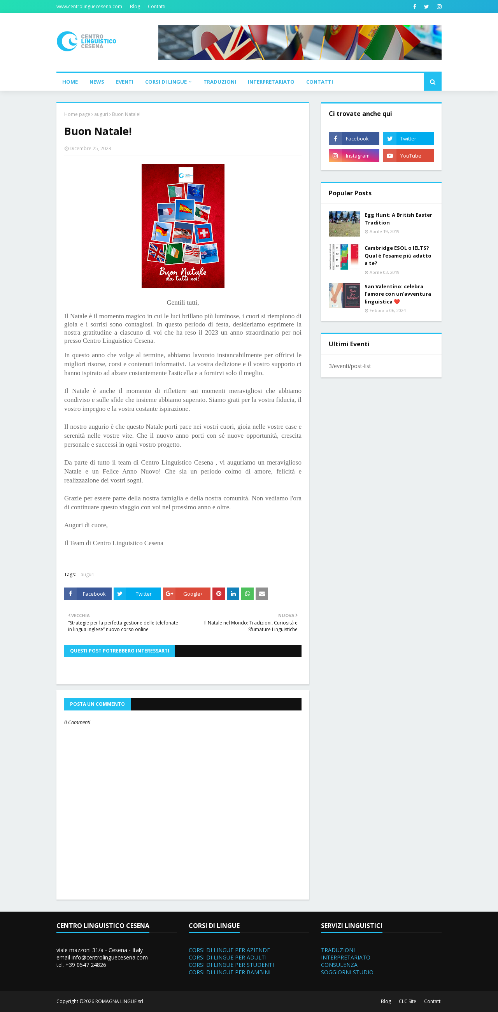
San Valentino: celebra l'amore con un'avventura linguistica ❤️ (398, 294)
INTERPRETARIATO (345, 957)
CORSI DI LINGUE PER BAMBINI (229, 972)
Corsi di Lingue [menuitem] (166, 81)
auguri (101, 114)
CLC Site (407, 1001)
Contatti (156, 6)
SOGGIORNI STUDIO (347, 972)
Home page (77, 114)
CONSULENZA (339, 964)
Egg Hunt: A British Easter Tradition (398, 218)
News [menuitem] (96, 81)
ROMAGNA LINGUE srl (119, 1001)
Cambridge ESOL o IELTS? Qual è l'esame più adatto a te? (398, 255)
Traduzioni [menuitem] (219, 81)
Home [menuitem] (70, 81)
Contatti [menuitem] (319, 81)
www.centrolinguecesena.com (89, 6)
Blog (135, 6)
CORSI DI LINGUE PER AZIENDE (229, 950)
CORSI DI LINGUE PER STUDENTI (231, 964)
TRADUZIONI (338, 950)
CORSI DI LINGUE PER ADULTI (228, 957)
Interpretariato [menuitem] (271, 81)
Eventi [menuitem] (124, 81)
